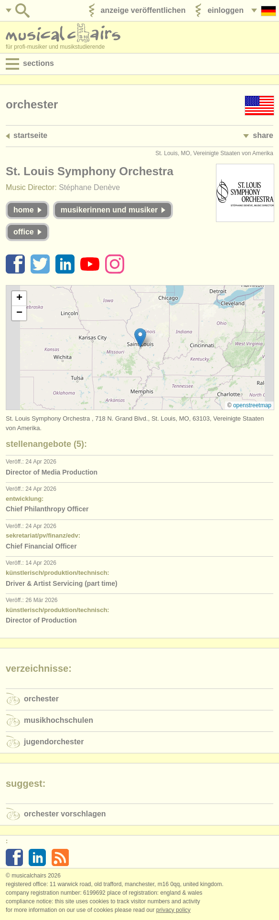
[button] (140, 338)
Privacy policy (173, 910)
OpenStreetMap (252, 405)
